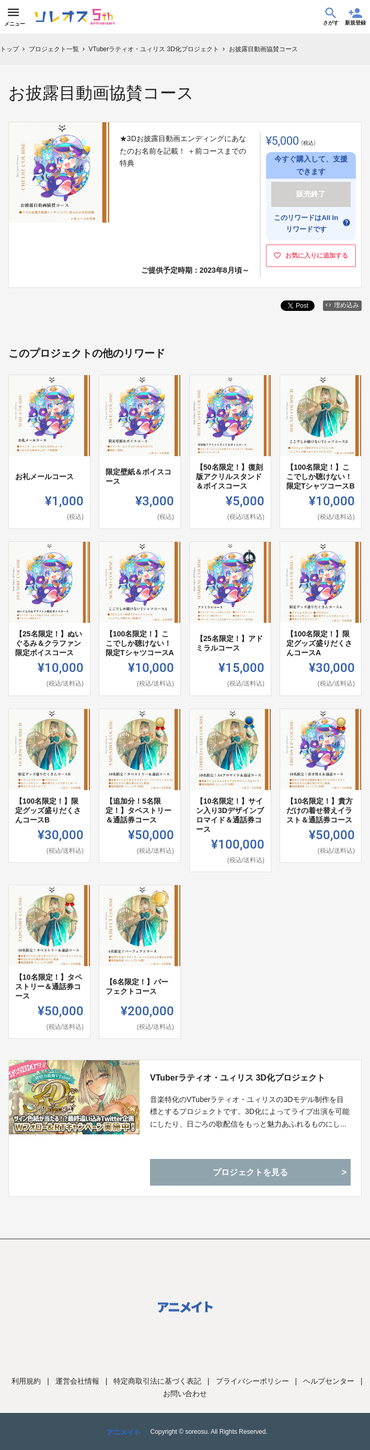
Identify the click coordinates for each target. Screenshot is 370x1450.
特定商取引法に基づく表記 (157, 1381)
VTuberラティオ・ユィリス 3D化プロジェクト (237, 1077)
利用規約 (26, 1381)
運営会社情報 (77, 1381)
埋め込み (342, 305)
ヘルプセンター (328, 1381)
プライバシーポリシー (252, 1381)
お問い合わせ (185, 1393)
